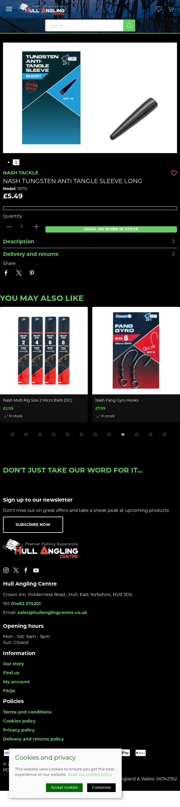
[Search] (90, 25)
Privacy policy (19, 730)
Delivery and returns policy (33, 739)
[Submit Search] (129, 25)
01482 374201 (26, 603)
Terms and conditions (27, 712)
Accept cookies (64, 787)
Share (9, 263)
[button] (9, 8)
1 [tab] (16, 162)
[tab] (12, 434)
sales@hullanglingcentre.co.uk (52, 612)
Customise (101, 787)
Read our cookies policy (90, 774)
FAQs (9, 690)
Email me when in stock (111, 229)
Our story (13, 663)
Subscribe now (33, 524)
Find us (11, 672)
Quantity (12, 216)
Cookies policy (19, 721)
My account (16, 681)
